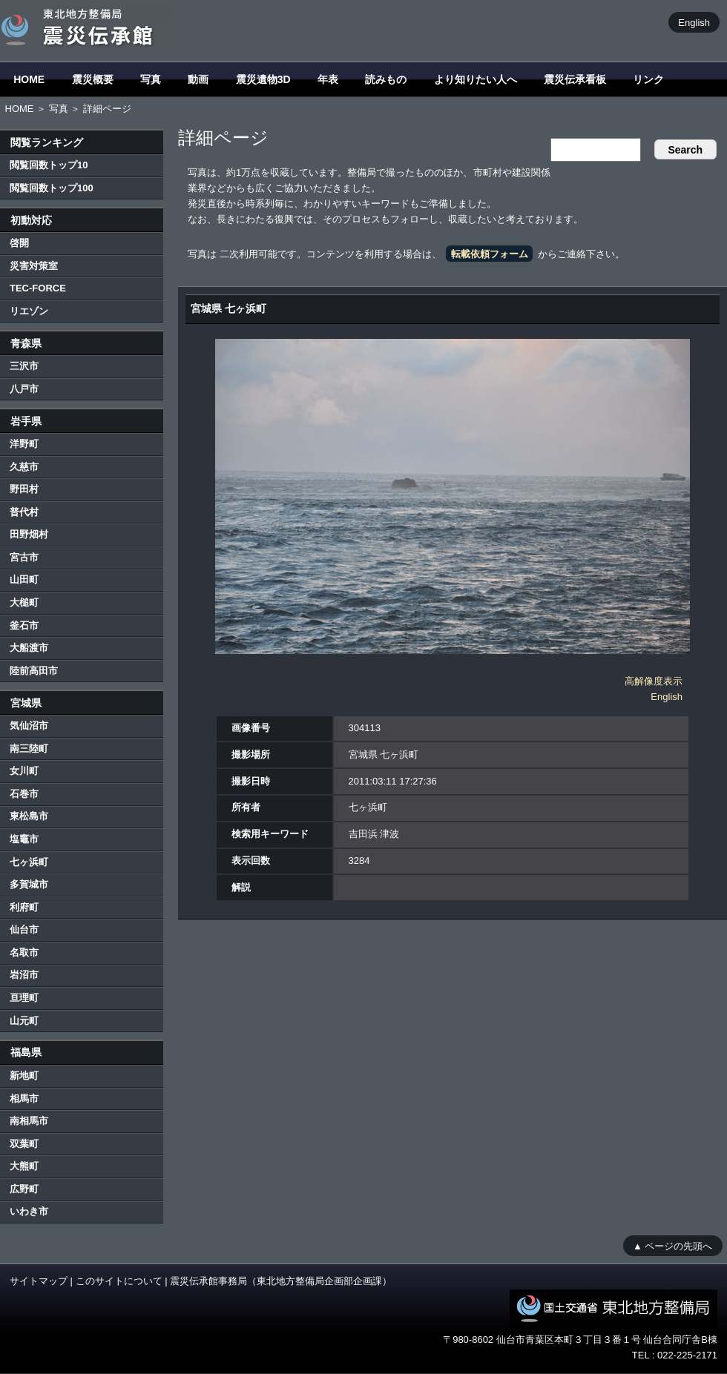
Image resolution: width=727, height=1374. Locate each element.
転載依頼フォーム (489, 254)
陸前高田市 (34, 670)
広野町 (24, 1189)
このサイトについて (119, 1281)
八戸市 (24, 388)
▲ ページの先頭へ (672, 1245)
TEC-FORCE (38, 288)
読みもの (386, 79)
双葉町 (24, 1143)
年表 (328, 79)
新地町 (24, 1075)
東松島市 (29, 816)
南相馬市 (29, 1120)
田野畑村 (29, 534)
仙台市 (24, 929)
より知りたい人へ (475, 79)
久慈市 (24, 466)
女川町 (24, 770)
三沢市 (24, 365)
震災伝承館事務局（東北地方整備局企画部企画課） (281, 1281)
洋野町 (24, 443)
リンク (648, 79)
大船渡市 (29, 647)
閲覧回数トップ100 (51, 188)
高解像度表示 (653, 681)
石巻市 (24, 793)
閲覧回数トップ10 (49, 165)
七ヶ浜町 (29, 862)
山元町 (24, 1020)
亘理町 (24, 997)
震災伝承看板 (575, 79)
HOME (29, 79)
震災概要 (93, 79)
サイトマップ (39, 1281)
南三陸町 (29, 748)
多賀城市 (29, 884)
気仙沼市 (29, 725)
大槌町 (24, 602)
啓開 (19, 242)
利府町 (24, 907)
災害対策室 (34, 265)
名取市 (24, 952)
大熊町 (24, 1166)
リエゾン (29, 311)
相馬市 (24, 1098)
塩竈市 (24, 839)
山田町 (24, 579)
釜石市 (24, 625)
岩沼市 (24, 974)
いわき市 (29, 1211)
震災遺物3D (263, 79)
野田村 (24, 489)
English (694, 21)
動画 (198, 79)
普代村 (24, 512)
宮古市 (24, 557)
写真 (150, 79)
